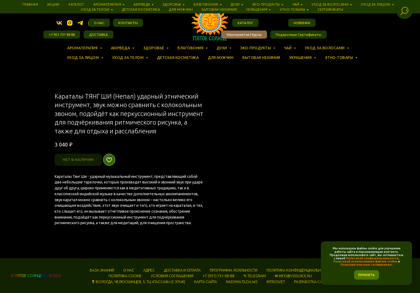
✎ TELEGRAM (254, 276)
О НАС (128, 270)
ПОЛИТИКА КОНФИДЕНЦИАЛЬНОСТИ (299, 270)
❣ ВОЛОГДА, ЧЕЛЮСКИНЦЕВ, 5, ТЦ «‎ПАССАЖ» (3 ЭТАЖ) (138, 282)
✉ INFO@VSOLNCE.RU (293, 276)
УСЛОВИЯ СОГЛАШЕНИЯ (172, 276)
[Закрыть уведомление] (408, 245)
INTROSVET (276, 282)
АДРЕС (149, 270)
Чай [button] (288, 48)
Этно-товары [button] (339, 57)
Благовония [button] (191, 48)
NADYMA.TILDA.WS (241, 282)
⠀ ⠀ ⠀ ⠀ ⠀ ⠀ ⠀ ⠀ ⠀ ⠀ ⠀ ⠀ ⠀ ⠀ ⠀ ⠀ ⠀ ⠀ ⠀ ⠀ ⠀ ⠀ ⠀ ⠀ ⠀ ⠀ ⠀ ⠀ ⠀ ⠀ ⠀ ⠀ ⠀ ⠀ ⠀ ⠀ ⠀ (140, 53)
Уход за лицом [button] (83, 57)
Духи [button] (222, 48)
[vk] (59, 23)
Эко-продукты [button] (256, 48)
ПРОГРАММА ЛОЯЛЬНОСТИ (233, 270)
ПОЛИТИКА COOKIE (125, 276)
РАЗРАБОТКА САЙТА (311, 282)
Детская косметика (178, 57)
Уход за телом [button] (128, 57)
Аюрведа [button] (121, 48)
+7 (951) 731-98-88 (218, 276)
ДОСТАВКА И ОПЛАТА (182, 270)
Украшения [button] (301, 57)
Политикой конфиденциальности (372, 258)
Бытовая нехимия (261, 57)
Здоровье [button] (154, 48)
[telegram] (80, 23)
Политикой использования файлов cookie (365, 261)
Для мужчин (220, 57)
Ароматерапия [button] (83, 48)
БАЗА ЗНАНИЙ (102, 270)
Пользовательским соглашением (366, 264)
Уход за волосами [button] (325, 48)
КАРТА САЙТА (205, 282)
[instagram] (69, 23)
